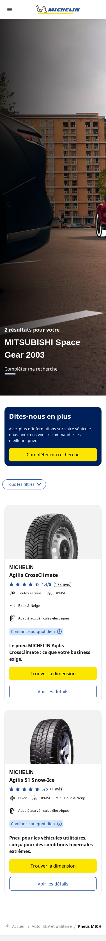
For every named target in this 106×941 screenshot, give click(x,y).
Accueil (15, 926)
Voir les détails (53, 691)
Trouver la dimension (53, 674)
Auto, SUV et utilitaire (52, 926)
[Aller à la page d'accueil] (58, 9)
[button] (40, 584)
